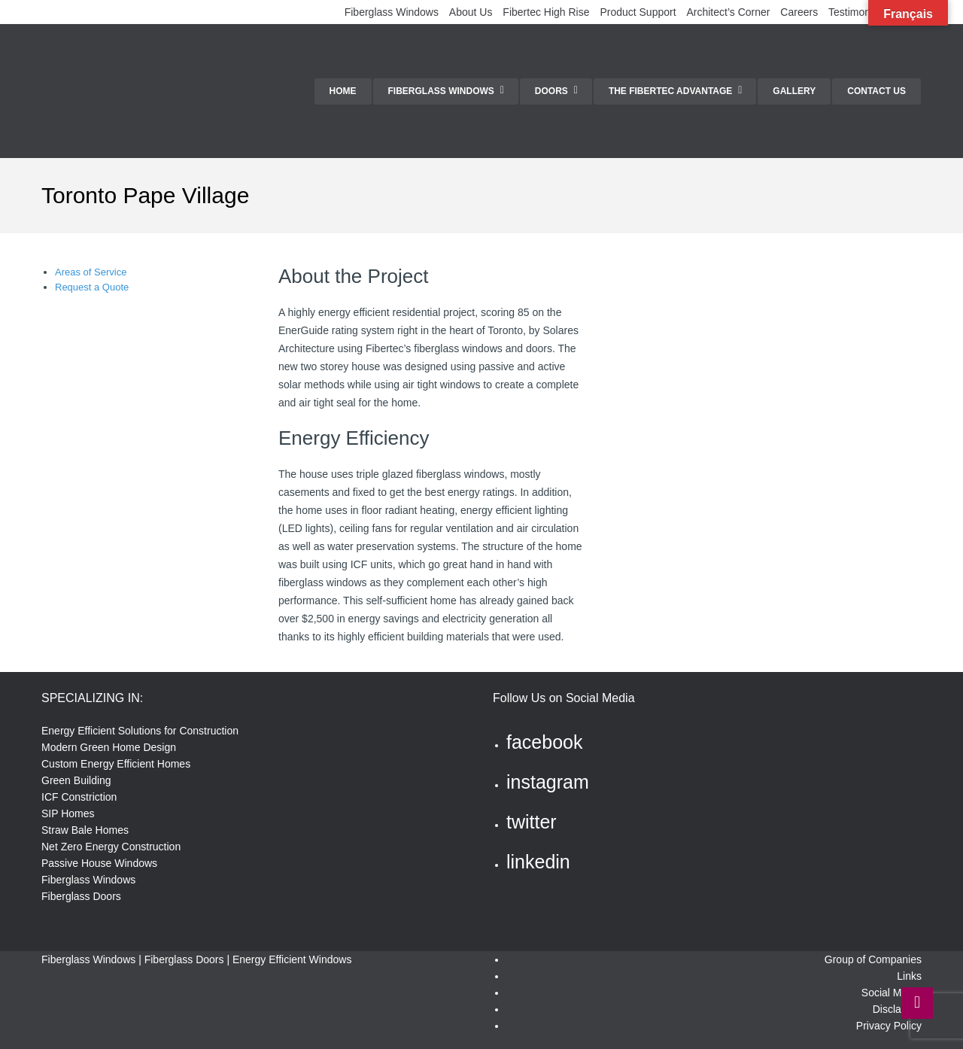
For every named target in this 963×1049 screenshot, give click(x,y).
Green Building (76, 780)
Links (909, 976)
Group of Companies (873, 959)
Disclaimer (897, 1009)
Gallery (794, 91)
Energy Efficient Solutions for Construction (139, 731)
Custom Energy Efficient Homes (115, 764)
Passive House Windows (99, 863)
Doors (551, 91)
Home (343, 91)
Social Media (891, 993)
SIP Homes (68, 813)
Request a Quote (92, 287)
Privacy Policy (889, 1026)
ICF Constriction (79, 797)
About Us (471, 12)
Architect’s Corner (728, 12)
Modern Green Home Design (108, 747)
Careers (799, 12)
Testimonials (857, 12)
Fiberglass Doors (81, 896)
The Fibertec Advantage (670, 91)
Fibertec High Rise (546, 12)
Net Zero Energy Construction (111, 847)
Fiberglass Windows (392, 12)
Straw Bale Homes (85, 830)
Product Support (638, 12)
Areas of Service (90, 272)
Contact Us (876, 91)
